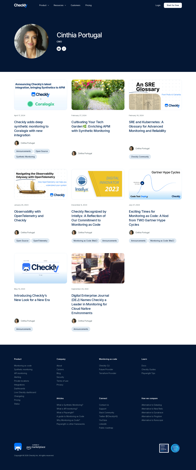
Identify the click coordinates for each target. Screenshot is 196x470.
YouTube (103, 420)
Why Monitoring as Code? (68, 420)
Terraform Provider (107, 373)
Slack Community (106, 412)
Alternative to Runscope (152, 420)
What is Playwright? (65, 412)
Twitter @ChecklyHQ (108, 416)
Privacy (60, 385)
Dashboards (19, 388)
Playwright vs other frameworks (71, 424)
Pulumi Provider (106, 369)
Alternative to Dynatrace (152, 412)
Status (17, 404)
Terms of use (62, 381)
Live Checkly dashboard (25, 392)
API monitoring (20, 373)
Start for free (173, 5)
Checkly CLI (104, 365)
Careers (60, 369)
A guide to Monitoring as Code (70, 416)
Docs (144, 365)
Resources (58, 5)
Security (60, 377)
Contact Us (104, 405)
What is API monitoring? (67, 409)
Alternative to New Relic (152, 409)
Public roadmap (106, 428)
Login (158, 5)
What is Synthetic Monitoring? (70, 405)
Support (102, 409)
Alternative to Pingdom (152, 416)
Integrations (19, 385)
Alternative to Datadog (152, 405)
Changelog (19, 396)
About (59, 365)
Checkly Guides (149, 369)
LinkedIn (103, 424)
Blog (59, 373)
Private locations (21, 381)
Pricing (88, 5)
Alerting (17, 377)
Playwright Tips (148, 373)
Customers (75, 5)
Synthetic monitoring (23, 369)
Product (42, 5)
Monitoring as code (23, 365)
